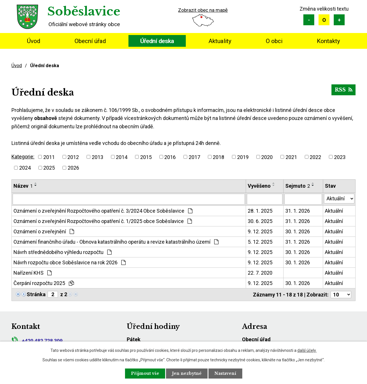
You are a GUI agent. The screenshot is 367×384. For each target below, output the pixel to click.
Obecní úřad (90, 41)
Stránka (36, 294)
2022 (315, 157)
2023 (339, 157)
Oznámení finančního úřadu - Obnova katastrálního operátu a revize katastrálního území (115, 242)
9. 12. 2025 (260, 231)
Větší (339, 19)
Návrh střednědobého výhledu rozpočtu (62, 252)
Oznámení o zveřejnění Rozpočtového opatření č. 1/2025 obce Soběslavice (102, 221)
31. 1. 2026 (297, 211)
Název (23, 186)
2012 (73, 157)
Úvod (33, 41)
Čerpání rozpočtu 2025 (43, 283)
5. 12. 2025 (260, 242)
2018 (218, 157)
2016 (170, 157)
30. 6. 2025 (260, 221)
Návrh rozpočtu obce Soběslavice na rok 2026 (69, 262)
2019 (243, 157)
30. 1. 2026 (297, 231)
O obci (274, 41)
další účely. (307, 350)
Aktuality (219, 41)
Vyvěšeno (259, 186)
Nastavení (225, 373)
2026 (73, 168)
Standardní (324, 19)
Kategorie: (22, 157)
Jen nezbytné (187, 373)
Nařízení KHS (32, 273)
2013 (97, 157)
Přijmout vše (145, 373)
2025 (49, 168)
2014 (121, 157)
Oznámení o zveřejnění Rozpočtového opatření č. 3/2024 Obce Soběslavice (102, 211)
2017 (194, 157)
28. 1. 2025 (260, 211)
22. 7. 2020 (260, 273)
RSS (343, 90)
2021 (291, 157)
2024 (25, 168)
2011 (49, 157)
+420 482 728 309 (37, 341)
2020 (267, 157)
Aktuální (334, 211)
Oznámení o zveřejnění (43, 231)
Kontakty (328, 41)
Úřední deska (157, 41)
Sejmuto (297, 186)
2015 (146, 157)
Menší (308, 19)
